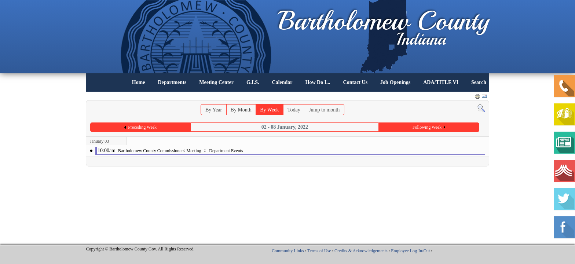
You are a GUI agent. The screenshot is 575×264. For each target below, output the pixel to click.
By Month (241, 110)
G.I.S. (252, 82)
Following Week (427, 127)
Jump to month (324, 110)
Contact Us (355, 82)
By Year (213, 110)
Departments (172, 82)
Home (138, 82)
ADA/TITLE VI (440, 82)
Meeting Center (216, 82)
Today (294, 110)
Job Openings (395, 82)
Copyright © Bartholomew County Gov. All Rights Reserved (140, 249)
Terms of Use (319, 250)
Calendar (282, 82)
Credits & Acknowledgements (361, 250)
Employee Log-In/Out (410, 250)
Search (478, 82)
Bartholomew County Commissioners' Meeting (159, 150)
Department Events (226, 150)
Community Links (288, 250)
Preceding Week (142, 127)
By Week (269, 110)
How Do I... (317, 82)
